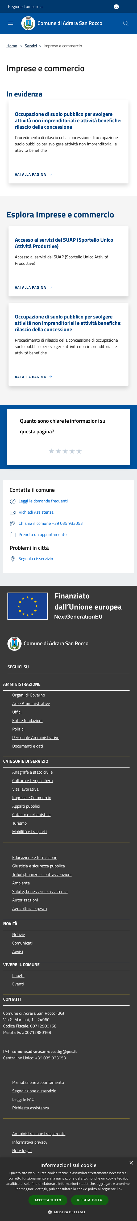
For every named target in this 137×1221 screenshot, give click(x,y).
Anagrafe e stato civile (32, 772)
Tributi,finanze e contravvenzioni (42, 874)
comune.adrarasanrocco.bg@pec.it (44, 1051)
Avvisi (17, 951)
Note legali (22, 1150)
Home (11, 46)
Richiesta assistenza (30, 1108)
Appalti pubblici (26, 806)
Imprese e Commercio (31, 797)
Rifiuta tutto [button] (89, 1200)
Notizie (18, 934)
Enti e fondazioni (27, 720)
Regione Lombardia (25, 6)
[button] (68, 1212)
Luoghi (18, 975)
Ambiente (21, 883)
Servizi (31, 46)
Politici (18, 729)
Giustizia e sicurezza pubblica (38, 866)
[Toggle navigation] (10, 23)
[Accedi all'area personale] (116, 7)
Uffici (17, 712)
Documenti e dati (27, 746)
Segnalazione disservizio (34, 1091)
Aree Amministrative (31, 703)
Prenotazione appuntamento (38, 1082)
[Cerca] (126, 23)
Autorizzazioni (25, 900)
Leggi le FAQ (23, 1099)
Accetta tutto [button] (48, 1200)
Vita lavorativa (25, 789)
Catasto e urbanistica (31, 814)
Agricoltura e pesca (29, 908)
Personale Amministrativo (35, 737)
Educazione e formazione (34, 857)
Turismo (19, 823)
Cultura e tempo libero (32, 780)
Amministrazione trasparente (38, 1133)
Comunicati (22, 943)
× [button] (131, 1163)
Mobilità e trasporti (29, 831)
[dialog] (68, 1189)
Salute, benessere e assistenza (40, 891)
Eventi (18, 984)
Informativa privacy (29, 1142)
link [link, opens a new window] (119, 1189)
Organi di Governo (28, 695)
